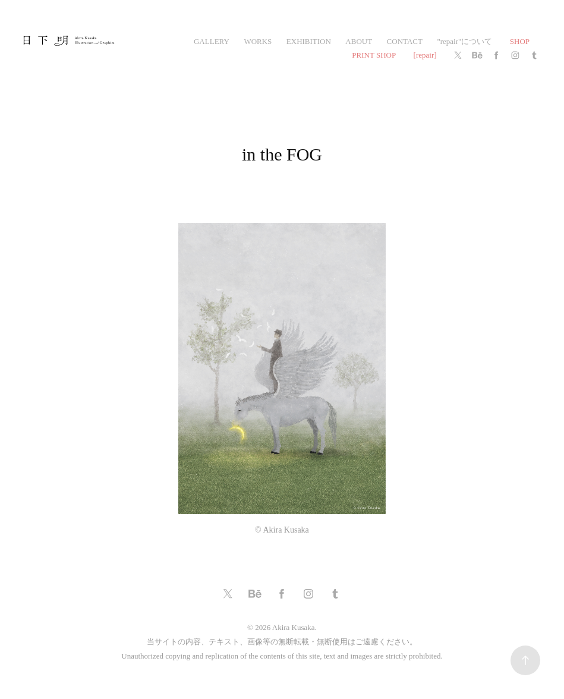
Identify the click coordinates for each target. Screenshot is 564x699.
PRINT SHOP (374, 55)
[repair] (425, 55)
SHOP (520, 41)
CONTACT (405, 41)
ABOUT (358, 41)
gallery (211, 41)
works (258, 41)
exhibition (308, 41)
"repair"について (464, 41)
